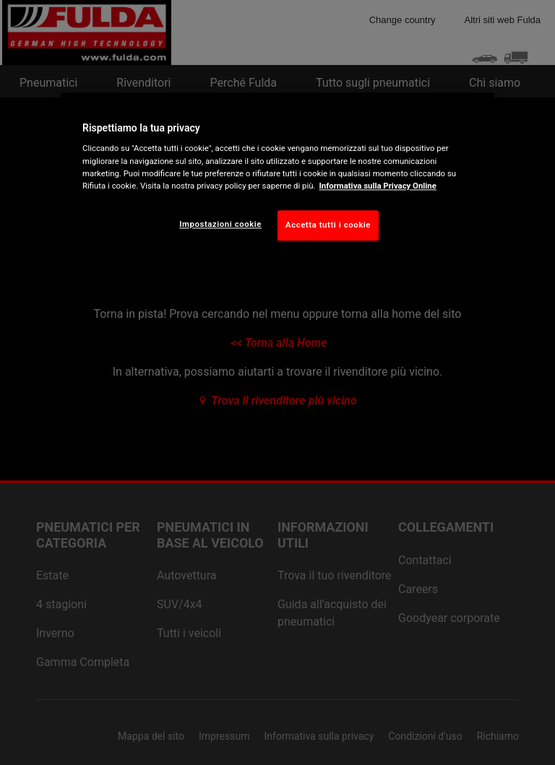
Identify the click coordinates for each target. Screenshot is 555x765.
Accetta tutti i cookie (328, 225)
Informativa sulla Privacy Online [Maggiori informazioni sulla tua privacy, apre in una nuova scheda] (377, 186)
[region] (277, 177)
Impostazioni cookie (220, 224)
